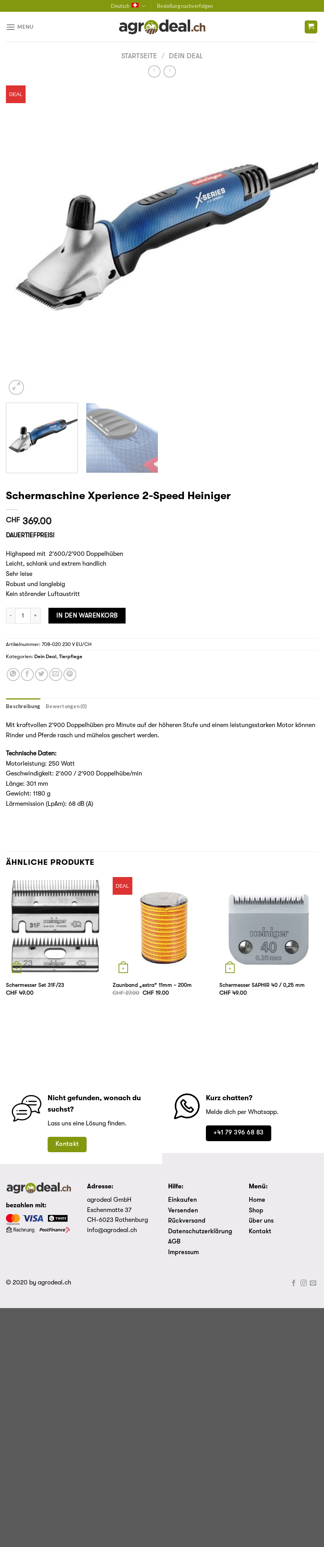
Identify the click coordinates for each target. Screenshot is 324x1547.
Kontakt (260, 1232)
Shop (256, 1211)
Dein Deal (186, 56)
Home (257, 1200)
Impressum (183, 1252)
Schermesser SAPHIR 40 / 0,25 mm (262, 985)
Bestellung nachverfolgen (185, 6)
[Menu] (19, 27)
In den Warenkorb (87, 615)
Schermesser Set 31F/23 (35, 985)
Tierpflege (70, 656)
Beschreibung (23, 706)
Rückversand (187, 1221)
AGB (174, 1242)
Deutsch (128, 6)
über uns (261, 1221)
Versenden (183, 1211)
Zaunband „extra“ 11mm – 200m (152, 985)
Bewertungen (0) (66, 706)
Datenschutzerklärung (200, 1232)
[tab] (23, 706)
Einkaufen (182, 1200)
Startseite (139, 56)
